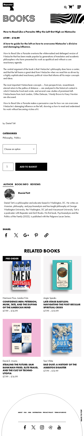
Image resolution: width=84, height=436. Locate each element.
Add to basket (28, 166)
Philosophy (7, 137)
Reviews (35, 184)
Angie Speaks (49, 297)
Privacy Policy (48, 412)
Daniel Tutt (10, 123)
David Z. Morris (10, 360)
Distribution (37, 412)
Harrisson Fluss (9, 297)
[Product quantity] (8, 167)
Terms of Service (60, 412)
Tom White (48, 360)
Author (8, 184)
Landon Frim (22, 297)
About (20, 412)
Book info (21, 184)
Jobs (29, 412)
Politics (17, 137)
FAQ (25, 412)
